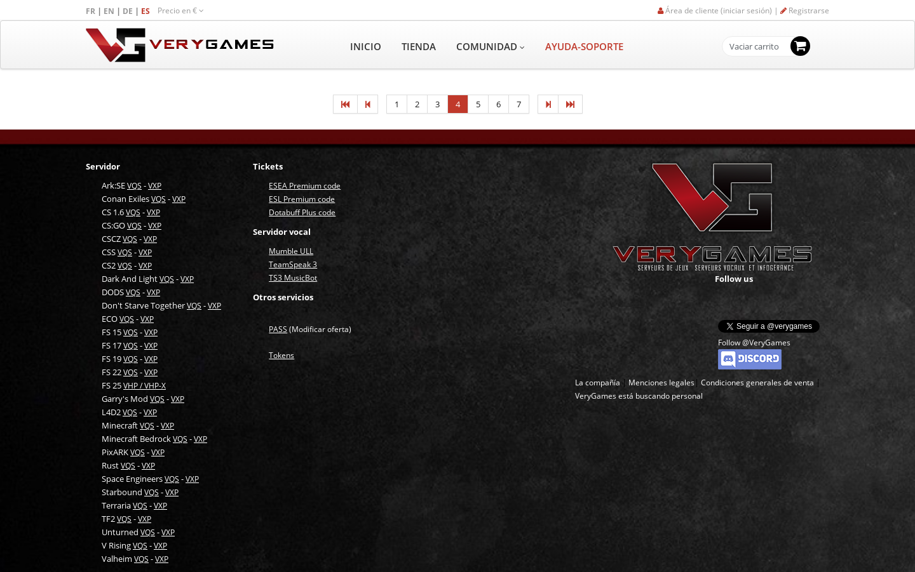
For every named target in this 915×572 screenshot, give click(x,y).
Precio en (181, 10)
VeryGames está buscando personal (639, 395)
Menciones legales (661, 382)
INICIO (365, 46)
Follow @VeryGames (754, 342)
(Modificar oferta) (310, 329)
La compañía (597, 382)
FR (91, 11)
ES (146, 11)
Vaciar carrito (754, 47)
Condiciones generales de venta (757, 382)
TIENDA (419, 46)
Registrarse (804, 10)
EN (110, 11)
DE (129, 11)
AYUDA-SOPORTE (584, 46)
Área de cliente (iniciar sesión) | (719, 10)
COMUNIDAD (490, 46)
